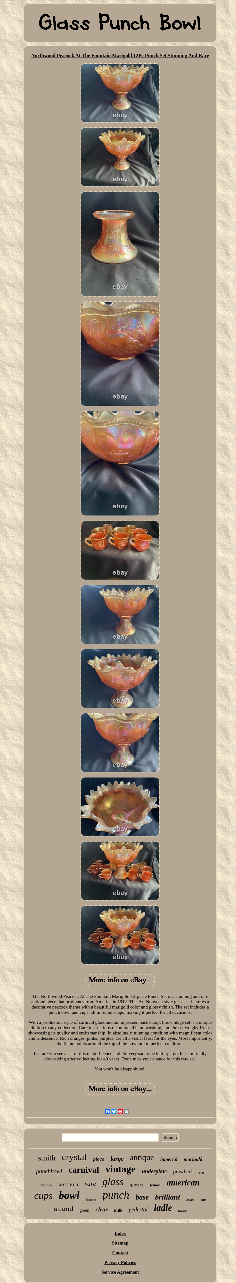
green (84, 1210)
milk (118, 1210)
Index (120, 1233)
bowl (69, 1195)
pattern (68, 1185)
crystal (74, 1157)
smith (47, 1158)
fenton (155, 1185)
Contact (120, 1252)
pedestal (138, 1209)
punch (116, 1195)
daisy (182, 1210)
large (117, 1158)
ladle (163, 1208)
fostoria (91, 1199)
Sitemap (120, 1242)
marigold (193, 1159)
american (183, 1182)
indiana (46, 1185)
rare (90, 1183)
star (201, 1172)
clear (101, 1209)
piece (98, 1159)
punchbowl (49, 1171)
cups (43, 1195)
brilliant (167, 1197)
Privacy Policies (120, 1262)
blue (203, 1199)
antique (142, 1157)
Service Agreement (120, 1272)
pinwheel (182, 1172)
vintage (120, 1169)
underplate (154, 1171)
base (142, 1197)
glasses (136, 1184)
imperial (168, 1159)
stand (63, 1209)
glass (113, 1181)
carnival (84, 1170)
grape (190, 1199)
